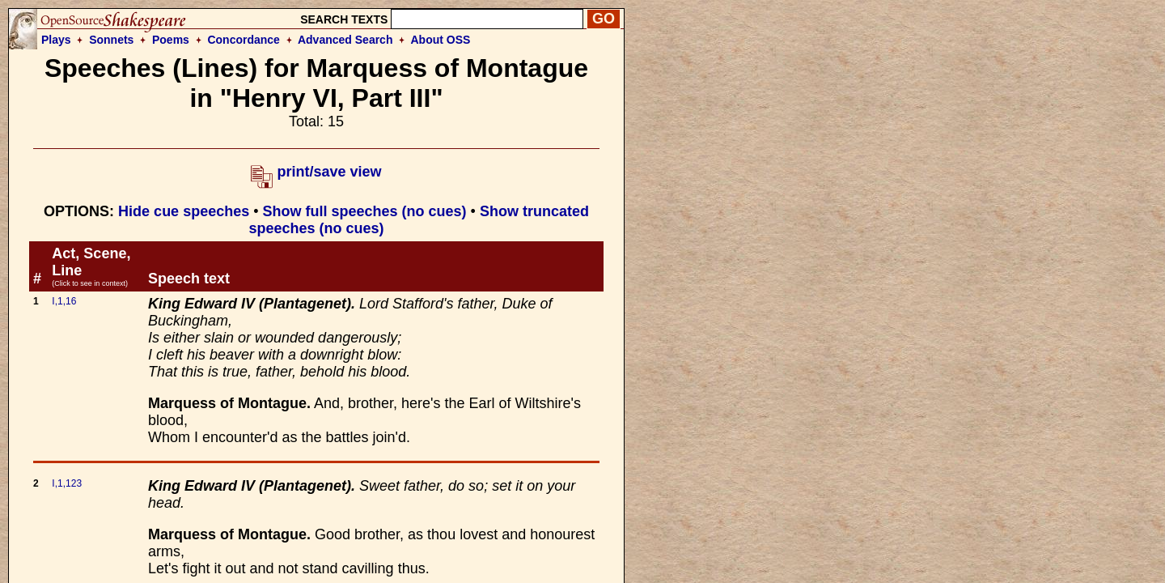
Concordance (243, 39)
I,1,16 (64, 301)
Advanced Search (345, 39)
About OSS (441, 39)
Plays (56, 39)
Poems (170, 39)
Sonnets (111, 39)
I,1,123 (67, 483)
